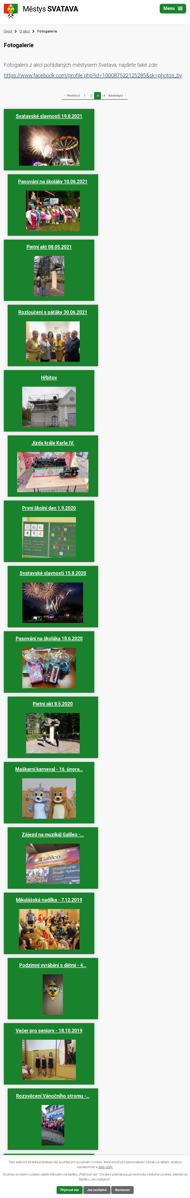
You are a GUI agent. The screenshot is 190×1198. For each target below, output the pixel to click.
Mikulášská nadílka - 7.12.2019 (48, 508)
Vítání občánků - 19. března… (48, 1026)
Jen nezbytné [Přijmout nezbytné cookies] (97, 1190)
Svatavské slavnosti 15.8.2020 (141, 312)
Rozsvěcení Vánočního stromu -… (141, 573)
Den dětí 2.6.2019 (48, 895)
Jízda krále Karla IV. (141, 247)
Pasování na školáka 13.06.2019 (141, 765)
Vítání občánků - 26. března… (48, 961)
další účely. (105, 1167)
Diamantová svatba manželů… (141, 961)
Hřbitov (48, 247)
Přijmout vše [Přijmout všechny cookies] (69, 1190)
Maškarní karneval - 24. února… (141, 1026)
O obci (25, 31)
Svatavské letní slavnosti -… (141, 704)
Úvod (8, 31)
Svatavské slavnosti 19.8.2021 (48, 116)
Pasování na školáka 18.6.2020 (48, 377)
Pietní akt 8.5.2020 (141, 377)
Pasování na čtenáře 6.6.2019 (141, 895)
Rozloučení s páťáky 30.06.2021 (141, 181)
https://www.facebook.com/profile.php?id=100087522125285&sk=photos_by (93, 75)
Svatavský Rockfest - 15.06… (48, 765)
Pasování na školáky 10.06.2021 (141, 116)
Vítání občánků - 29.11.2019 (141, 639)
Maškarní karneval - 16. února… (48, 443)
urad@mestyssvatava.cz (40, 1144)
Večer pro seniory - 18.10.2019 (48, 573)
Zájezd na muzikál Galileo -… (141, 443)
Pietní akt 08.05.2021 (48, 181)
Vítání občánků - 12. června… (48, 830)
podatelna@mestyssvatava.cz (44, 1149)
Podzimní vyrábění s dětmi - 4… (141, 508)
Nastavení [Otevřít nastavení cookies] (122, 1190)
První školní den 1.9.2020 (48, 312)
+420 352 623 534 (35, 1138)
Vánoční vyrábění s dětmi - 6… (48, 639)
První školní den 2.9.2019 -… (48, 704)
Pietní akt (141, 830)
